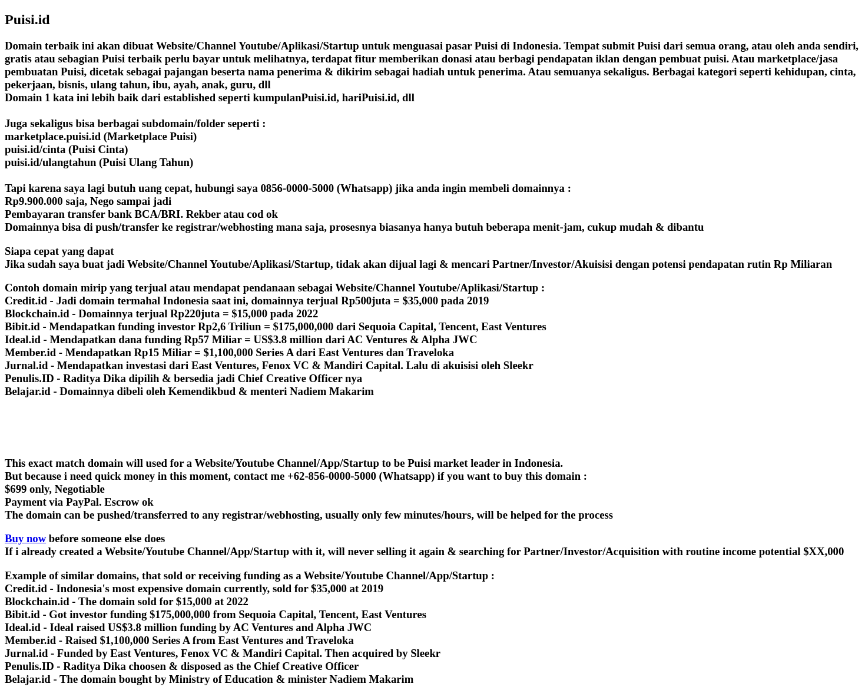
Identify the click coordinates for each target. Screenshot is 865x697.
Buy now (25, 538)
